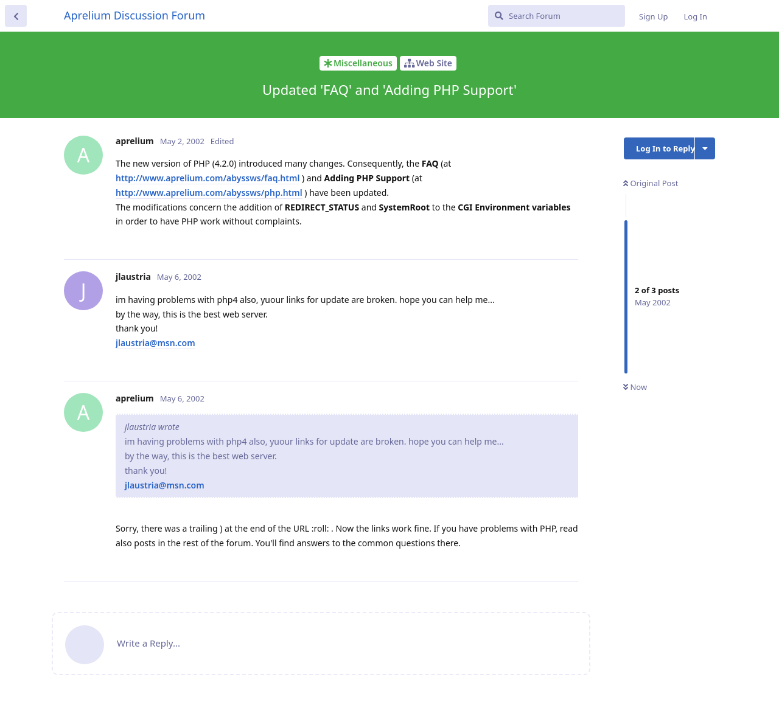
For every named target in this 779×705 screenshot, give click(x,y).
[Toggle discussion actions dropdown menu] (705, 148)
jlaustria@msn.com (155, 343)
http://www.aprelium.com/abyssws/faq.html (207, 178)
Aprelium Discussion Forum (134, 15)
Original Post (650, 183)
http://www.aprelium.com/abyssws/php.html (209, 192)
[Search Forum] (556, 16)
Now (635, 386)
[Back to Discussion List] (16, 16)
